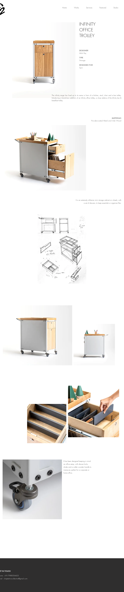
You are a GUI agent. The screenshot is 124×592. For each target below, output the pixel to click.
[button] (74, 7)
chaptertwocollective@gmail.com (15, 578)
